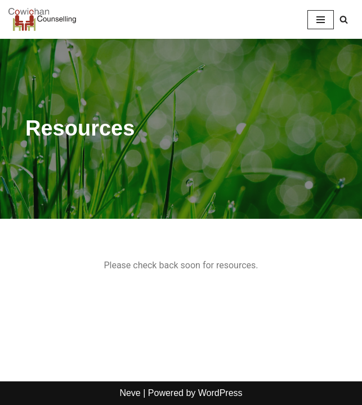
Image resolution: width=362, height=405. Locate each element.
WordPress (220, 393)
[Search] (343, 19)
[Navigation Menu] (320, 19)
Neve (129, 393)
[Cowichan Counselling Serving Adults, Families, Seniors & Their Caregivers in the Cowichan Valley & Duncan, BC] (42, 19)
